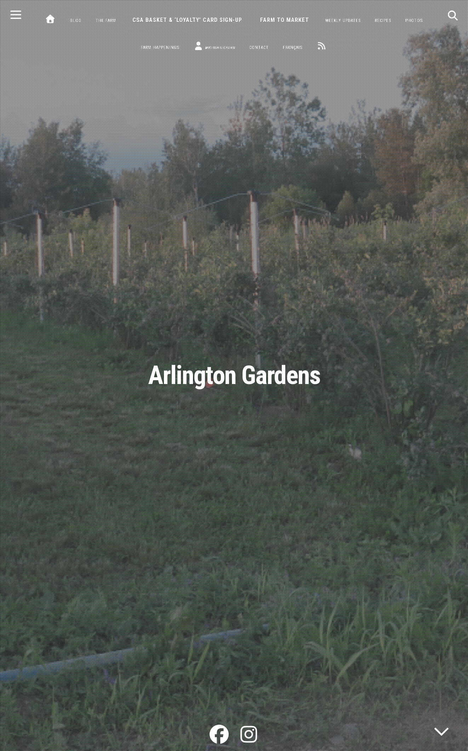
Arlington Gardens (234, 375)
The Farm (106, 20)
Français (292, 47)
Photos (414, 20)
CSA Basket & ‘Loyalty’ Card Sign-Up (187, 20)
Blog (75, 20)
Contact (259, 47)
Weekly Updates (343, 20)
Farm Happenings (160, 47)
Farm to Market (284, 20)
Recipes (383, 20)
